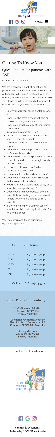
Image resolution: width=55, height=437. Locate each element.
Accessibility (33, 427)
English (24, 16)
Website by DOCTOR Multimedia (28, 431)
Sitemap (19, 427)
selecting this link (15, 223)
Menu (38, 21)
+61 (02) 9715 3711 (34, 283)
